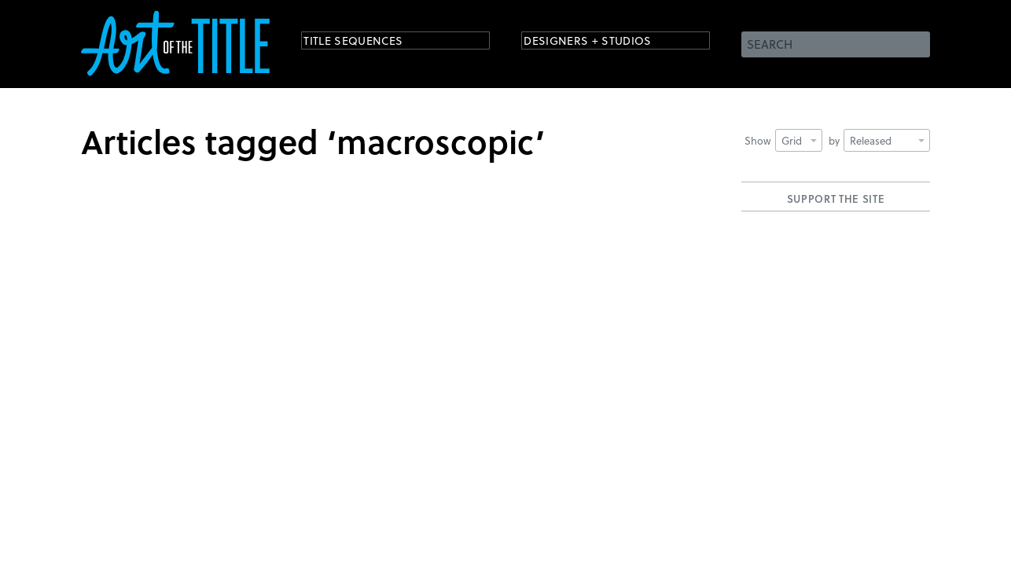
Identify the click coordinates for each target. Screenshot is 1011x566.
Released (887, 140)
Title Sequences (367, 43)
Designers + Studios (605, 43)
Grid (799, 140)
